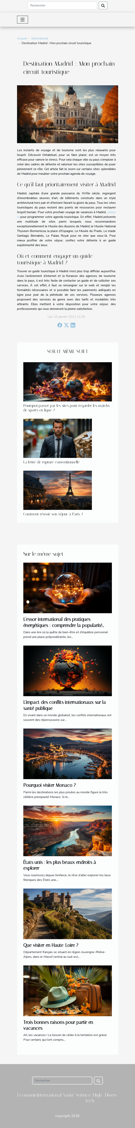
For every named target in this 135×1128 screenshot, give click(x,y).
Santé (68, 1095)
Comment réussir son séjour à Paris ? (53, 514)
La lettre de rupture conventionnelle (51, 462)
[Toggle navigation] (22, 20)
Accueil (22, 38)
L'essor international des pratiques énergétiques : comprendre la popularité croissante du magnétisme (62, 625)
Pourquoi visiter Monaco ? (49, 785)
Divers (111, 1095)
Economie (27, 1095)
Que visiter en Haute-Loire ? (50, 945)
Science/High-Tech (90, 1097)
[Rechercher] (62, 5)
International (39, 38)
